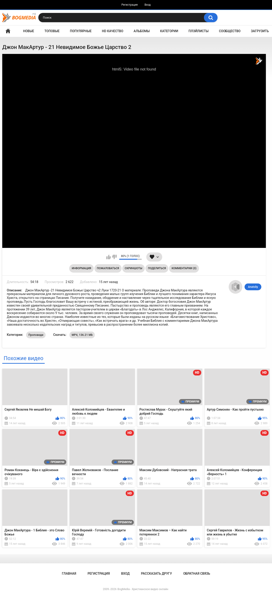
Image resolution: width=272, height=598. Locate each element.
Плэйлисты (198, 31)
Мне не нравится (114, 257)
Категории (169, 31)
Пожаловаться (108, 268)
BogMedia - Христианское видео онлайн (143, 589)
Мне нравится (108, 257)
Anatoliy (253, 286)
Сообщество (229, 31)
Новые (28, 31)
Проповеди (35, 335)
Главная (8, 31)
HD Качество (112, 31)
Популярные (80, 31)
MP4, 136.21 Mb (82, 335)
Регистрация (129, 4)
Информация (81, 268)
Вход (148, 4)
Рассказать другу (156, 573)
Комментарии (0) (184, 268)
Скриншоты (133, 268)
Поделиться (157, 268)
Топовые (51, 31)
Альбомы (142, 31)
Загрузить (260, 31)
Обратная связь (196, 573)
